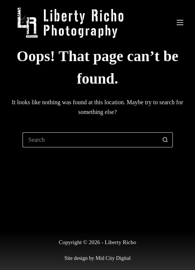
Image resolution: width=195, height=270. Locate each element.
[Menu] (180, 22)
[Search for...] (90, 139)
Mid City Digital (112, 258)
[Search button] (165, 139)
